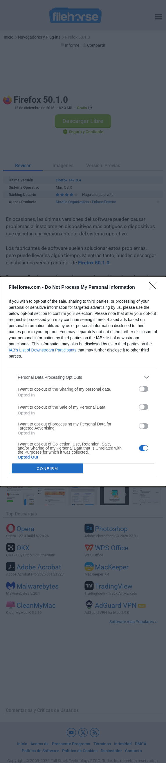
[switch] (143, 389)
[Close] (154, 287)
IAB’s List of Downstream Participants (42, 350)
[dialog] (83, 381)
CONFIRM (47, 468)
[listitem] (83, 377)
